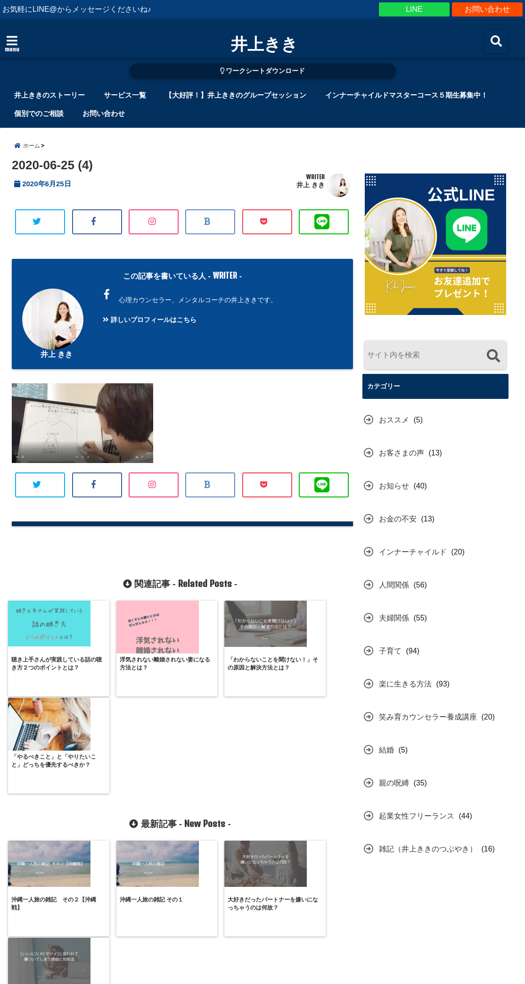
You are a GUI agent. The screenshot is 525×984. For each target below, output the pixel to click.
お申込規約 (220, 939)
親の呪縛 (394, 783)
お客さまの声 (401, 453)
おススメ (394, 420)
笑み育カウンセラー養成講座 (428, 717)
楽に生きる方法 (405, 684)
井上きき (264, 43)
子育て (390, 651)
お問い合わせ (487, 9)
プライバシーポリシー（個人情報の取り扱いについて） (335, 939)
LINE (414, 9)
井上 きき (310, 185)
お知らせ (394, 486)
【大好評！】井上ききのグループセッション (235, 95)
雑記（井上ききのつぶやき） (428, 849)
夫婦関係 (394, 618)
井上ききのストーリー (49, 95)
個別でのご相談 (39, 113)
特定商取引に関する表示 (147, 939)
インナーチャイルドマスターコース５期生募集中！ (406, 95)
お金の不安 (398, 519)
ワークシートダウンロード (262, 70)
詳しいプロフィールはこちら (150, 319)
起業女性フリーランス (416, 816)
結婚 (386, 750)
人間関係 (394, 585)
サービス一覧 (125, 95)
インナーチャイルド (413, 552)
